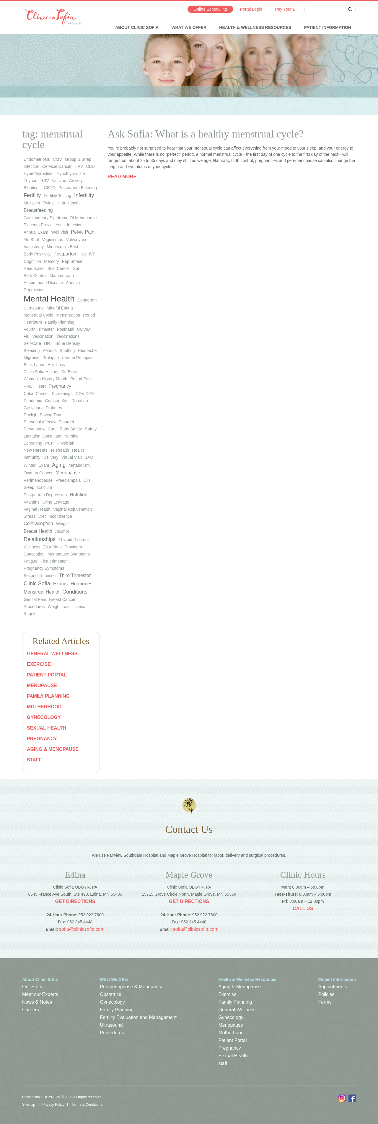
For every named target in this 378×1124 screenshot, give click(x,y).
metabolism (79, 465)
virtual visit (71, 457)
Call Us (303, 908)
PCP (49, 443)
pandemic (33, 400)
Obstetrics (110, 994)
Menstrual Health (41, 591)
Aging (59, 465)
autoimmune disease (43, 282)
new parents (35, 450)
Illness (79, 606)
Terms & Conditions (86, 1104)
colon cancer (36, 393)
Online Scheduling (210, 9)
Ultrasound (111, 1025)
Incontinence (60, 516)
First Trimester (53, 561)
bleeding (32, 350)
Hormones (81, 583)
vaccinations (67, 336)
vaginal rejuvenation (72, 509)
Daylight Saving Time (43, 414)
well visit (59, 232)
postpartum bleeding (77, 187)
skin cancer (59, 268)
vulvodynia (76, 239)
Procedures (34, 606)
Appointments (332, 986)
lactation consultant (42, 436)
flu (26, 336)
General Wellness (52, 653)
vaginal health (37, 509)
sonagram (87, 300)
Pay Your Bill (286, 9)
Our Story (32, 986)
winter (29, 465)
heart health (68, 203)
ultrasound (34, 308)
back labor (34, 364)
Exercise (39, 664)
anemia (73, 282)
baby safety (71, 429)
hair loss (56, 364)
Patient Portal (47, 674)
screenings (62, 393)
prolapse (51, 357)
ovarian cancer (38, 473)
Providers (73, 547)
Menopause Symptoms (69, 554)
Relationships (40, 539)
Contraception (38, 523)
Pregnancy (42, 738)
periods (50, 350)
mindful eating (60, 308)
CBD (90, 166)
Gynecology (44, 717)
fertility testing (57, 195)
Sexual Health (46, 727)
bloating (31, 187)
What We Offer (188, 27)
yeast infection (69, 224)
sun (76, 268)
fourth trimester (39, 329)
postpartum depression (45, 494)
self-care (32, 343)
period (89, 315)
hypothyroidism (70, 173)
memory (51, 261)
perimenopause (38, 480)
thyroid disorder (73, 539)
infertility (84, 195)
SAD (89, 457)
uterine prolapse (77, 357)
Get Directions (75, 901)
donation (79, 400)
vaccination (42, 336)
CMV (57, 159)
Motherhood (44, 706)
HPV (79, 166)
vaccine (59, 180)
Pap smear (72, 261)
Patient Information (327, 27)
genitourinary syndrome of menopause (60, 217)
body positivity (37, 254)
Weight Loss (59, 606)
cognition (32, 261)
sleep (29, 487)
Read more (121, 176)
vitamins (31, 502)
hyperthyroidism (38, 173)
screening (33, 443)
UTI (87, 480)
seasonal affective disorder (49, 422)
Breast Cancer (62, 599)
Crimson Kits (56, 400)
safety (91, 429)
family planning (59, 322)
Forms (324, 1002)
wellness (32, 547)
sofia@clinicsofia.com (82, 929)
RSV (44, 180)
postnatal (65, 329)
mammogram (62, 275)
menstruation (68, 315)
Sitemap (28, 1104)
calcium (44, 487)
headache (87, 350)
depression (34, 289)
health (78, 450)
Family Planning (48, 696)
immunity (32, 457)
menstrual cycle (38, 315)
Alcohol (62, 531)
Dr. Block (69, 371)
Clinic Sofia (37, 583)
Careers (30, 1009)
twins (48, 203)
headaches (34, 268)
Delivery (50, 457)
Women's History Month (45, 378)
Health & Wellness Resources (255, 27)
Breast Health (38, 531)
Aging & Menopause (53, 749)
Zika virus (52, 547)
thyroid (31, 180)
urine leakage (55, 502)
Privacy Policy (53, 1104)
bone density (68, 343)
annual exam (36, 232)
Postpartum (65, 253)
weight (62, 523)
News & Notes (37, 1002)
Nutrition (78, 494)
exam (43, 465)
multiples (32, 203)
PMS (28, 386)
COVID (83, 329)
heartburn (33, 322)
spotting (67, 350)
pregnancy (60, 386)
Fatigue (31, 561)
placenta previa (38, 224)
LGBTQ (49, 187)
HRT (48, 343)
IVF (92, 254)
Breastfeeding (38, 210)
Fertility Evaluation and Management (138, 1017)
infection (31, 166)
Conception (34, 554)
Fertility (32, 195)
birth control (35, 275)
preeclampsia (68, 480)
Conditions (74, 592)
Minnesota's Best (62, 246)
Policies (326, 994)
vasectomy (34, 246)
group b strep (78, 159)
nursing (71, 436)
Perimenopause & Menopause (131, 986)
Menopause (68, 472)
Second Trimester (40, 575)
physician (65, 443)
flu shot (31, 239)
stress (29, 516)
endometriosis (37, 159)
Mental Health (49, 298)
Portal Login (251, 9)
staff (34, 759)
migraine (32, 357)
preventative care (40, 429)
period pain (81, 378)
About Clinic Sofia (137, 27)
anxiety (76, 180)
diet (42, 516)
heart (40, 386)
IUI (83, 254)
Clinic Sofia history (41, 371)
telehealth (59, 450)
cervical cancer (57, 166)
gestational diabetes (43, 407)
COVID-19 (85, 393)
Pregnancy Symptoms (44, 568)
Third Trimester (75, 575)
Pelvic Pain (82, 232)
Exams (60, 583)
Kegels (30, 613)
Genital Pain (35, 599)
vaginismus (52, 239)
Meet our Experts (40, 994)
